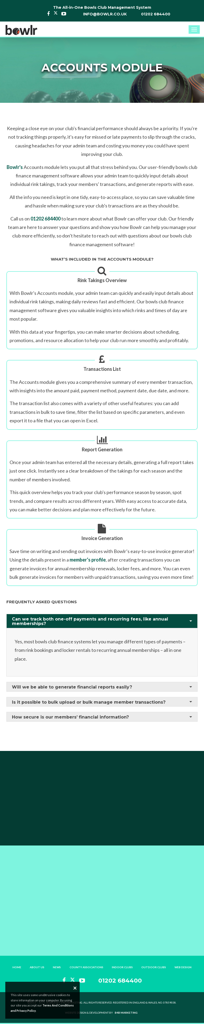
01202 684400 (155, 14)
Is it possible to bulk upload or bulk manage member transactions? (88, 702)
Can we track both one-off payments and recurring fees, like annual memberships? (90, 621)
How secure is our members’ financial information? (70, 717)
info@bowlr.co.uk (105, 14)
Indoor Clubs (122, 967)
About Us (37, 967)
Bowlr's (15, 167)
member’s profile (88, 560)
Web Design (183, 967)
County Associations (86, 967)
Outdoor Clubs (153, 967)
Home (17, 967)
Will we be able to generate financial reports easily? (72, 687)
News (57, 967)
